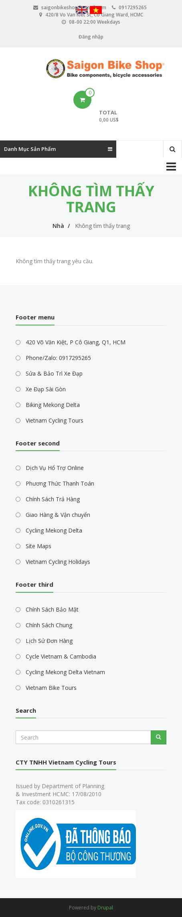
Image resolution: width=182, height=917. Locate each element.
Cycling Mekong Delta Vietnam (65, 672)
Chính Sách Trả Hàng (53, 499)
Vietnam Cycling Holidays (58, 561)
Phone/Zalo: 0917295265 (58, 358)
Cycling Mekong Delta (54, 530)
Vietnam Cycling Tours (54, 420)
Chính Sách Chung (49, 625)
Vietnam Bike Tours (51, 687)
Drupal (105, 907)
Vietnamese (96, 11)
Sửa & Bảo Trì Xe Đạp (54, 373)
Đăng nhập (91, 36)
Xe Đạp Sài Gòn (46, 389)
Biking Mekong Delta (53, 405)
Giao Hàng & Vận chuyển (58, 514)
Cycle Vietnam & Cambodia (61, 656)
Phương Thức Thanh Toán (60, 483)
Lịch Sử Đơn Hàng (49, 641)
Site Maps (38, 546)
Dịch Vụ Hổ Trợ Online (55, 468)
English (82, 11)
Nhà (58, 226)
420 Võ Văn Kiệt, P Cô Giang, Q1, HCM (75, 342)
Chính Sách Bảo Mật (52, 609)
